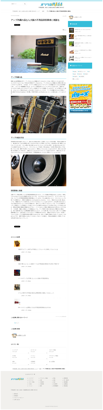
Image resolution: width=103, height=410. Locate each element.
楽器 (40, 368)
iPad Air (79, 74)
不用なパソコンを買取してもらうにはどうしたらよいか (83, 58)
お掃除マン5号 (77, 31)
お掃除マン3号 (24, 252)
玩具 (54, 382)
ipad (74, 74)
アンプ (17, 323)
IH (89, 71)
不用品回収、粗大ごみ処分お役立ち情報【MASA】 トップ (25, 368)
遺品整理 (25, 390)
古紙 (41, 380)
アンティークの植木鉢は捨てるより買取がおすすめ (83, 51)
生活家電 (55, 384)
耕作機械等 (55, 385)
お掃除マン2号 (24, 266)
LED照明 (81, 76)
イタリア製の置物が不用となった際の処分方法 (83, 36)
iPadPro (75, 76)
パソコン (30, 385)
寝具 (41, 385)
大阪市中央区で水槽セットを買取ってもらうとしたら (83, 43)
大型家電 (42, 384)
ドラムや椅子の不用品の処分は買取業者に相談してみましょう (36, 293)
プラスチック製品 (44, 378)
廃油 (54, 378)
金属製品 (66, 384)
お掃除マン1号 (24, 281)
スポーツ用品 (31, 382)
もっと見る (76, 79)
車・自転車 (66, 380)
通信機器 (66, 382)
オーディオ (31, 380)
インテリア (31, 378)
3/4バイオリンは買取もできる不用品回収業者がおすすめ (34, 307)
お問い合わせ (17, 399)
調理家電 (66, 378)
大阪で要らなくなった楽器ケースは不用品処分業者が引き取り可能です (38, 264)
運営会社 (16, 393)
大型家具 (42, 382)
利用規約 (16, 395)
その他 (30, 384)
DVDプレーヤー (82, 71)
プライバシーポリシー (19, 397)
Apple (74, 71)
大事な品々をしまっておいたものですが (83, 29)
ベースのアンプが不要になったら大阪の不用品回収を (33, 278)
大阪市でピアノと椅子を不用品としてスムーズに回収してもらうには (38, 249)
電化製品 (66, 385)
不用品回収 (13, 390)
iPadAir (86, 74)
